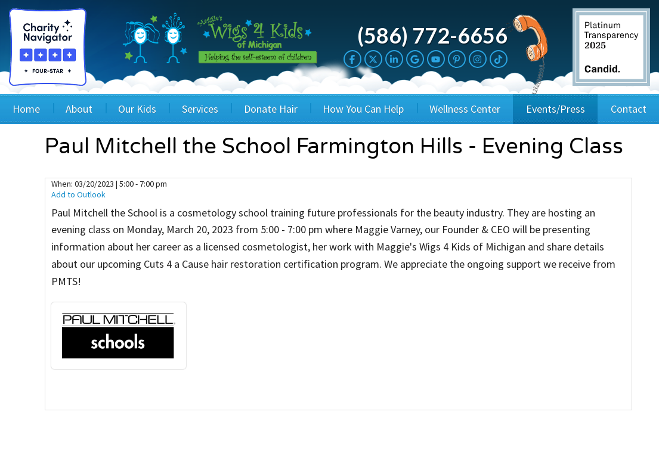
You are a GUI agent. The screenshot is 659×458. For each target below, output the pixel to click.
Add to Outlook (78, 194)
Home (26, 109)
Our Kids (137, 109)
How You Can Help (363, 109)
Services (200, 109)
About (79, 109)
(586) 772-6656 (432, 35)
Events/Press (555, 109)
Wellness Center (464, 109)
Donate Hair (271, 109)
